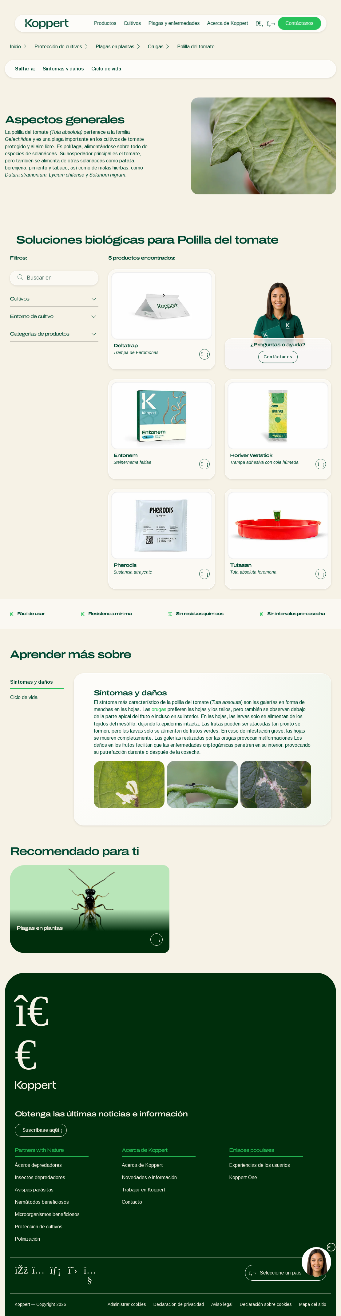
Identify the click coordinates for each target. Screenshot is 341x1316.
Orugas (156, 46)
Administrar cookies (127, 1304)
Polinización (27, 1239)
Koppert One (243, 1177)
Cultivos (132, 23)
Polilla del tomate (196, 46)
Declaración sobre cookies (266, 1304)
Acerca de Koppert (227, 23)
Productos (105, 23)
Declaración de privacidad (178, 1304)
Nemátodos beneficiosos (42, 1202)
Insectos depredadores (40, 1177)
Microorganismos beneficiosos (47, 1214)
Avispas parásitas (34, 1189)
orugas (159, 709)
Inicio (15, 46)
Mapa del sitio (312, 1304)
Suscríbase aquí (43, 1130)
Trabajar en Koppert (143, 1189)
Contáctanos (299, 23)
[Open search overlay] (260, 23)
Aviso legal (221, 1304)
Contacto (132, 1202)
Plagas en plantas (115, 46)
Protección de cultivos (58, 46)
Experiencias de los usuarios (259, 1165)
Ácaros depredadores (38, 1165)
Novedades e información (149, 1177)
